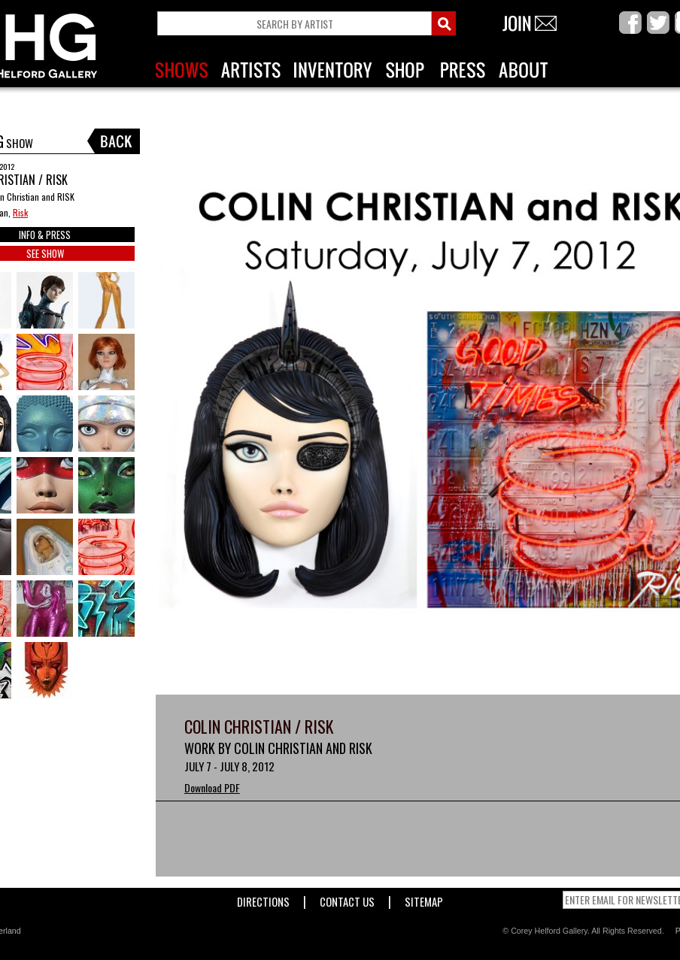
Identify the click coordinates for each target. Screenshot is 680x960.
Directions (263, 899)
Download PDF (212, 787)
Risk (20, 212)
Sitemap (424, 899)
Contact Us (347, 899)
